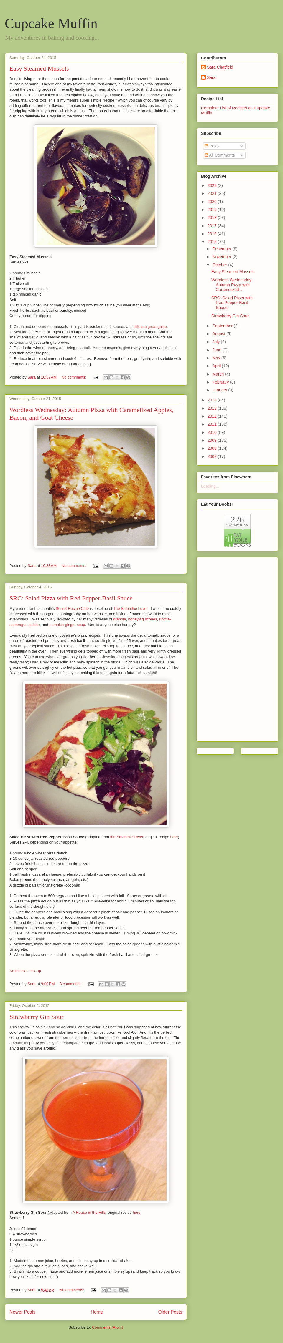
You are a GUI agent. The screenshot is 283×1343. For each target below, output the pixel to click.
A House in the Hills (89, 1212)
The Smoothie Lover (130, 608)
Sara (211, 77)
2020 (213, 201)
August (219, 333)
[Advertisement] (224, 648)
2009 (213, 440)
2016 (213, 233)
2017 (213, 225)
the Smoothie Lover (126, 837)
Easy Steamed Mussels (39, 68)
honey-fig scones (142, 619)
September (222, 325)
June (217, 350)
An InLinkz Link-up (25, 971)
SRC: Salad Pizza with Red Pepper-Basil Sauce (71, 598)
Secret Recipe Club (72, 608)
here (174, 837)
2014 (213, 400)
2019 (213, 209)
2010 (213, 432)
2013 (213, 408)
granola (119, 619)
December (222, 248)
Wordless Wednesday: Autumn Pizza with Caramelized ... (232, 285)
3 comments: (71, 984)
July (216, 341)
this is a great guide (150, 326)
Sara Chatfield (220, 67)
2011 (213, 424)
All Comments (220, 155)
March (218, 374)
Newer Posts (22, 1311)
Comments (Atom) (107, 1327)
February (221, 382)
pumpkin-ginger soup (67, 624)
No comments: (74, 377)
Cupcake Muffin (51, 23)
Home (97, 1311)
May (216, 358)
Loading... (210, 486)
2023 (213, 185)
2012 (213, 416)
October (220, 265)
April (217, 365)
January (220, 390)
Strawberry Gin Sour (36, 1016)
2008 (213, 448)
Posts (212, 146)
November (222, 256)
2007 (213, 456)
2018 (213, 217)
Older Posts (170, 1311)
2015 (213, 241)
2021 (213, 193)
